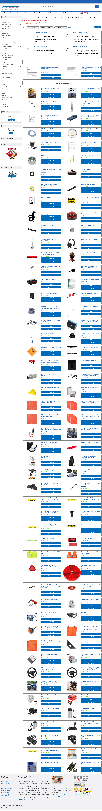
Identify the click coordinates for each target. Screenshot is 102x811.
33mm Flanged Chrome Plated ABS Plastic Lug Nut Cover (91, 600)
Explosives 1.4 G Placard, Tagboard (51, 347)
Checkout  (97, 27)
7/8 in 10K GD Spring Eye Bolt (89, 184)
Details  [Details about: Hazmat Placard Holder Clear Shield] (51, 660)
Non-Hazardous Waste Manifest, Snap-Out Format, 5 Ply (50, 116)
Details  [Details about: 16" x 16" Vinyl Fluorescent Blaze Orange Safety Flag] (51, 407)
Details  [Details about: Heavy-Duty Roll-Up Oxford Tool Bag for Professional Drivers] (91, 768)
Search (11, 12)
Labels (3, 84)
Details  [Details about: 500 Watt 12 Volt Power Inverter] (91, 699)
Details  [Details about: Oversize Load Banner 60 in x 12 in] (91, 529)
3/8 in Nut (44, 156)
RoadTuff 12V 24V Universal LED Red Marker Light (90, 585)
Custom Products (6, 106)
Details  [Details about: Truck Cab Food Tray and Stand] (51, 474)
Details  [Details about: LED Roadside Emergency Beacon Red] (91, 218)
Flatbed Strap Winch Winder (49, 102)
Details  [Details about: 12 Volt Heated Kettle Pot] (91, 712)
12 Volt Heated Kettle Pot (88, 708)
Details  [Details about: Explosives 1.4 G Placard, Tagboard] (51, 351)
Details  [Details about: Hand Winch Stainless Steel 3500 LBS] (91, 660)
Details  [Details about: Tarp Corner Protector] (91, 645)
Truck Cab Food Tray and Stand (50, 470)
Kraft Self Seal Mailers (80, 32)
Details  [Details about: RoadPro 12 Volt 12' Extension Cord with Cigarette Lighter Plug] (51, 366)
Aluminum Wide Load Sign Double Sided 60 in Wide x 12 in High (50, 498)
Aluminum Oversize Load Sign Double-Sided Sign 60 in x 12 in (90, 498)
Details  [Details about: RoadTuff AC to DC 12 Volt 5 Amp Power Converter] (51, 741)
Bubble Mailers (7, 48)
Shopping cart (12, 114)
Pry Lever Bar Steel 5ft (47, 333)
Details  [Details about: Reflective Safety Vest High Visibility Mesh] (51, 557)
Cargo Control (5, 86)
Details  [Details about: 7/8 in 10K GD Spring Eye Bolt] (91, 188)
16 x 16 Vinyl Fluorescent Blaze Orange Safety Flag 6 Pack (90, 402)
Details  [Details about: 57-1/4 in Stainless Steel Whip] (91, 311)
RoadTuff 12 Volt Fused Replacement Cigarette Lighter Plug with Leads (51, 430)
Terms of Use (3, 807)
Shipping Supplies (6, 35)
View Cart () (96, 2)
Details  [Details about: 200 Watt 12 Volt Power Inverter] (51, 712)
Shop (5, 12)
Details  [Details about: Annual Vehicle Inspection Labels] (91, 351)
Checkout (11, 120)
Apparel (4, 95)
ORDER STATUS (4, 781)
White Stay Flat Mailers (80, 46)
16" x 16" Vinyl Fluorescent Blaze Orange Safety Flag (50, 402)
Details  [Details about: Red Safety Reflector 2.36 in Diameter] (91, 571)
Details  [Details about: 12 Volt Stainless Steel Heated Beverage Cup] (51, 727)
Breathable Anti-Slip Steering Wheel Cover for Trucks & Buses (91, 668)
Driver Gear (4, 75)
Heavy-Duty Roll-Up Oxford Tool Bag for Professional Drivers (90, 763)
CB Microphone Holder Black (89, 360)
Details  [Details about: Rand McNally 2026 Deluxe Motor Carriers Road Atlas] (51, 94)
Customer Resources (39, 12)
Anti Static (5, 59)
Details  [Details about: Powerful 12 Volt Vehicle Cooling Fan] (51, 700)
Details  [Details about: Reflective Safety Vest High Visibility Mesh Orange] (91, 557)
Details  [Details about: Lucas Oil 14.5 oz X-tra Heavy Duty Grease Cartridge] (91, 107)
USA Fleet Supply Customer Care (59, 794)
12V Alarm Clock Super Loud (49, 279)
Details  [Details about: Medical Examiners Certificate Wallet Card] (51, 74)
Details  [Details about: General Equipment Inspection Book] (91, 148)
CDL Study (4, 79)
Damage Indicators (7, 71)
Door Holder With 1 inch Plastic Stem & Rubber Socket (89, 266)
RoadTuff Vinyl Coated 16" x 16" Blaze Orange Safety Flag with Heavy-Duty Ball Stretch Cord (90, 628)
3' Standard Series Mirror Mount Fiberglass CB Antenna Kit (90, 375)
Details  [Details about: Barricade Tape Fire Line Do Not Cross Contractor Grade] (51, 258)
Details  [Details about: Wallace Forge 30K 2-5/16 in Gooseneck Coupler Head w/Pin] (51, 312)
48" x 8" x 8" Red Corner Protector (90, 442)
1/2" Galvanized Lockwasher (49, 129)
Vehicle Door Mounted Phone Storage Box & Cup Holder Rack (50, 682)
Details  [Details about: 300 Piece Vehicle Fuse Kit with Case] (91, 754)
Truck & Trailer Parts (6, 24)
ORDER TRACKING (5, 783)
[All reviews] (43, 70)
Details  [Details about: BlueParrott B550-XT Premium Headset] (91, 245)
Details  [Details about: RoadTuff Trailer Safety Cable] (51, 603)
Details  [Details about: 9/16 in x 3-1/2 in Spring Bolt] (51, 230)
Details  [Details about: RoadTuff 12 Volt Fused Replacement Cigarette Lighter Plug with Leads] (51, 435)
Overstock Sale (5, 88)
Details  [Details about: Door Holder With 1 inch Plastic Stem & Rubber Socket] (91, 272)
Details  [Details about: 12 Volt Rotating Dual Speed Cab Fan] (91, 687)
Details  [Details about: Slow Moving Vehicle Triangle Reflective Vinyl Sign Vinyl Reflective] (51, 572)
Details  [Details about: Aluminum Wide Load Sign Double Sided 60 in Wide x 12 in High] (51, 503)
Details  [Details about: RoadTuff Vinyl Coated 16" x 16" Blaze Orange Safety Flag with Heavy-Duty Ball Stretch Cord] (91, 633)
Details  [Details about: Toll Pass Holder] (91, 173)
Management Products (7, 97)
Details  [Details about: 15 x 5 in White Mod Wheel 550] (91, 133)
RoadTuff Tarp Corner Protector (50, 387)
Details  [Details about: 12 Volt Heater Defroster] (91, 617)
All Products (71, 27)
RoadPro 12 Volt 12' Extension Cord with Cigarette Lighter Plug (50, 361)
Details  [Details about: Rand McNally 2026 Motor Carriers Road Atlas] (91, 94)
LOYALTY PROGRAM (5, 792)
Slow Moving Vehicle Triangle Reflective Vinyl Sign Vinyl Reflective (49, 567)
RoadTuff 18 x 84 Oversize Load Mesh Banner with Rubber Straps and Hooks (50, 586)
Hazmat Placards (6, 26)
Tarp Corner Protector (87, 641)
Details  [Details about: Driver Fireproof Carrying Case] (51, 297)
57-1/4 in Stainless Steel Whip (89, 306)
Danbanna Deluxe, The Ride (89, 252)
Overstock (74, 12)
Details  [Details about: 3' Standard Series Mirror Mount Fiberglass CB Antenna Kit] (91, 380)
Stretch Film (5, 44)
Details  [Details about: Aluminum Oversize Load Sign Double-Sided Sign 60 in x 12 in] (91, 503)
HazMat (4, 102)
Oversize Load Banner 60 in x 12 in (91, 525)
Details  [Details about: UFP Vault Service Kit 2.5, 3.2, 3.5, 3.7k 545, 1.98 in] (51, 326)
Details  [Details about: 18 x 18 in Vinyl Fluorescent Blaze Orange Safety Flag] (51, 420)
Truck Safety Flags (6, 31)
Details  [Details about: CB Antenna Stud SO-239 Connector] (51, 380)
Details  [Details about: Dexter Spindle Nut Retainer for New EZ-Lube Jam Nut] (51, 190)
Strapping (5, 66)
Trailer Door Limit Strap (47, 538)
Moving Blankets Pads (8, 64)
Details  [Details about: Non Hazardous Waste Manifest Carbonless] (91, 285)
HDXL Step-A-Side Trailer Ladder (90, 156)
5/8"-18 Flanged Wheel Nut (88, 225)
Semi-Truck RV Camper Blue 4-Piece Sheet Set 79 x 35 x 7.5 (90, 116)
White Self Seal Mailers (40, 32)
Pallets (4, 68)
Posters (4, 104)
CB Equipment (5, 20)
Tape (4, 39)
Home (24, 27)
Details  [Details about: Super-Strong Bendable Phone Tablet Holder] (51, 618)
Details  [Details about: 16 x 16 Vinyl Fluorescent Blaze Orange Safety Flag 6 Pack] (91, 407)
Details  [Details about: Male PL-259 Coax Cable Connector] (51, 462)
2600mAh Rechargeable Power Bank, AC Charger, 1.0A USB (89, 320)
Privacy (13, 807)
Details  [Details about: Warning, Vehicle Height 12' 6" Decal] (51, 203)
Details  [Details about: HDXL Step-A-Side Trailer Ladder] (91, 160)
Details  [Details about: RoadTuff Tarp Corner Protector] (51, 392)
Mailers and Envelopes (8, 46)
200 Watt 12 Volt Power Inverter (50, 708)
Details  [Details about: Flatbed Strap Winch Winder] (51, 106)
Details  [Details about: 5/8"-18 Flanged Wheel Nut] (91, 230)
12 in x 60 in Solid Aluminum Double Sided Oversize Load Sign (50, 749)
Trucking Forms (5, 33)
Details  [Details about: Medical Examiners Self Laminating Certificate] (91, 73)
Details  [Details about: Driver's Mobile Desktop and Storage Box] (51, 448)
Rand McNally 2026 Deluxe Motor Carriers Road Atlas (50, 89)
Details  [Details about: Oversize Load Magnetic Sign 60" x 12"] (51, 530)
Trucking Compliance (6, 99)
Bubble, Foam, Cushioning (9, 42)
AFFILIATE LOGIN (4, 786)
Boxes (4, 37)
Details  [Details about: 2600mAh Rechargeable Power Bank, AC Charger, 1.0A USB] (91, 326)
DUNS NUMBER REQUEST (6, 788)
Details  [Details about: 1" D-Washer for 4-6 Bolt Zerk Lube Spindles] (51, 177)
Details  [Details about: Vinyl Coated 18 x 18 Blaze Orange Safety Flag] (51, 646)
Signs (3, 93)
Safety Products (5, 28)
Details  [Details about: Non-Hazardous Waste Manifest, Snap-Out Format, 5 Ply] (51, 121)
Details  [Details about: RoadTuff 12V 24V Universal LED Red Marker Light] (91, 590)
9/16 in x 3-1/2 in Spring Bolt (49, 225)
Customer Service (52, 12)
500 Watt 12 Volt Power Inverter (90, 695)
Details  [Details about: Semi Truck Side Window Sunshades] (91, 475)
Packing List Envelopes (9, 55)
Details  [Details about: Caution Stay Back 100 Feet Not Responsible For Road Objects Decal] (91, 205)
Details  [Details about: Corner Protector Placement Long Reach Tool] (91, 490)
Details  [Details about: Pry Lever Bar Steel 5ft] (51, 338)
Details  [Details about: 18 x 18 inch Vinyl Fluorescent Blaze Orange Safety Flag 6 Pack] (91, 420)
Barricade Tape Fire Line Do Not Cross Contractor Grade (50, 253)
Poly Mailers (6, 53)
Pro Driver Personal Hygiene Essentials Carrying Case (89, 457)
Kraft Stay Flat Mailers (40, 46)
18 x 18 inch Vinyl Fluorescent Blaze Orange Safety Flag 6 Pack (90, 415)
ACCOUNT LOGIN (4, 779)
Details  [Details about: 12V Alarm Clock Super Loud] (51, 284)
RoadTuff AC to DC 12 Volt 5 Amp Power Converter (50, 736)
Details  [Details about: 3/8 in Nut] (51, 160)
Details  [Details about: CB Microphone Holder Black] (91, 365)
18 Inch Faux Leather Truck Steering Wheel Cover (48, 668)
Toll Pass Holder (85, 169)
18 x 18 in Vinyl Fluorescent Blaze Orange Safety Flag (50, 415)
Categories (27, 12)
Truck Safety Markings (7, 82)
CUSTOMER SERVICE (5, 785)
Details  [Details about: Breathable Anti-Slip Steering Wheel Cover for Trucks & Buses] (91, 673)
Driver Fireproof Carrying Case (49, 293)
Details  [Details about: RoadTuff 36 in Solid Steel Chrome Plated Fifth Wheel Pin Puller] (51, 517)
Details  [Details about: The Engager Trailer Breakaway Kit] (51, 146)
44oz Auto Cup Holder (47, 212)
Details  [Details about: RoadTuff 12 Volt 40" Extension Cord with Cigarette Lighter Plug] (91, 727)
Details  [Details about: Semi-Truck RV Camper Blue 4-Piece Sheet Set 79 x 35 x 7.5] (91, 121)
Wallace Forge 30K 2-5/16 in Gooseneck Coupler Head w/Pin (50, 307)
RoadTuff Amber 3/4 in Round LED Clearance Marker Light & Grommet (51, 627)
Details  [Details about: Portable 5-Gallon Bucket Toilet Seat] (51, 768)
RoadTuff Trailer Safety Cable (49, 599)
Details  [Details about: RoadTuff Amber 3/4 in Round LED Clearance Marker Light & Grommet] (51, 632)
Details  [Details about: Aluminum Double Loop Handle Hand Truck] (51, 245)
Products (19, 12)
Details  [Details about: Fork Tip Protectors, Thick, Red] (91, 297)
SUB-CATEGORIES (5, 795)
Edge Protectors (6, 62)
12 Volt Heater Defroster (88, 613)
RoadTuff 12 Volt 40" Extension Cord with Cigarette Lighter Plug (90, 722)
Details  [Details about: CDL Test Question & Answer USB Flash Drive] (51, 272)
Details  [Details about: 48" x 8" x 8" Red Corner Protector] (91, 447)
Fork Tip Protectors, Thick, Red (89, 293)
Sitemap (8, 807)
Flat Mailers (6, 50)
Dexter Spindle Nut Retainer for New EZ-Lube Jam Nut (50, 184)
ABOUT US (3, 797)
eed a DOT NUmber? (59, 797)
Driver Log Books (6, 77)
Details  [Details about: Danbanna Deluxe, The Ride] (91, 257)
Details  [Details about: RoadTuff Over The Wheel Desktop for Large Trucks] (91, 434)
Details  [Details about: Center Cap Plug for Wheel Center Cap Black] (51, 489)
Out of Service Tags (86, 538)
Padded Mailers (7, 57)
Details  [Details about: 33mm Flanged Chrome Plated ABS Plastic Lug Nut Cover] (91, 605)
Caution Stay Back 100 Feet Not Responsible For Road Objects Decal (90, 199)
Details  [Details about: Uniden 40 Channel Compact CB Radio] (91, 339)
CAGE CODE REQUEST (6, 790)
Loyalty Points (64, 12)
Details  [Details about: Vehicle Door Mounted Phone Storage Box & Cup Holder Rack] (51, 687)
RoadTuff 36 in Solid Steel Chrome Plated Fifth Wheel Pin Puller (50, 512)
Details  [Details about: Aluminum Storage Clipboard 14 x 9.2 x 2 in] (91, 393)
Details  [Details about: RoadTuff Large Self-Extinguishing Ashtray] (91, 517)
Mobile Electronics (6, 22)
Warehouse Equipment (7, 73)
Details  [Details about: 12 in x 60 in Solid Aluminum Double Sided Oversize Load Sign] (51, 754)
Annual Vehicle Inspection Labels (90, 347)
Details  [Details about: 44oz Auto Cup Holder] (51, 216)
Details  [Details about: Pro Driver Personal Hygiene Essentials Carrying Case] (91, 462)
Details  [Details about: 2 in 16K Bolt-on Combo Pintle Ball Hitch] (91, 741)
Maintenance (5, 91)
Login (10, 1)
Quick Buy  (51, 77)
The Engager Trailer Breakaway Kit (51, 142)
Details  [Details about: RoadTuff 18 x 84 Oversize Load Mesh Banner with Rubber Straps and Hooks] (51, 592)
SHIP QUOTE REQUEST (6, 794)
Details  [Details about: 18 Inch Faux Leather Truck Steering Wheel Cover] (51, 673)
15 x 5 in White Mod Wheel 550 (89, 129)
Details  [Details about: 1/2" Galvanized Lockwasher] (51, 133)
